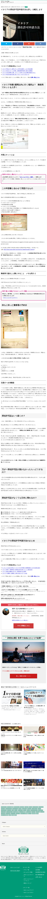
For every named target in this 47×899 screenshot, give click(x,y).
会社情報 (37, 869)
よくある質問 (38, 867)
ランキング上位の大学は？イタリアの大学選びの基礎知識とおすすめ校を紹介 (21, 567)
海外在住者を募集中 (15, 870)
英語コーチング (27, 883)
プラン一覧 (26, 869)
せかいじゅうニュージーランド (29, 879)
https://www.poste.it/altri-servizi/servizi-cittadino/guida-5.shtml (18, 249)
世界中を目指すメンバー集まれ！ (20, 620)
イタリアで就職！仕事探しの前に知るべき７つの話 (14, 573)
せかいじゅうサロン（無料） (27, 177)
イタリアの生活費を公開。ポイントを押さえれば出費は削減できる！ (19, 72)
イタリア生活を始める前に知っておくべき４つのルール (15, 74)
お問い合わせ (38, 877)
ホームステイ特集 (28, 872)
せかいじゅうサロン (29, 892)
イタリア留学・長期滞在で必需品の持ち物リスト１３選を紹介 (17, 569)
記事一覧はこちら (35, 77)
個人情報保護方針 (39, 874)
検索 (43, 2)
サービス (40, 2)
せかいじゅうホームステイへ (10, 297)
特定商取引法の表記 (40, 872)
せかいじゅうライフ (29, 890)
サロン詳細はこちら (23, 625)
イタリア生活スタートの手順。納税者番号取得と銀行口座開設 (17, 70)
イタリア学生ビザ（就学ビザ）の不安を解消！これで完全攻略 (17, 69)
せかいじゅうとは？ (15, 867)
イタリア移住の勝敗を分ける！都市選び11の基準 (14, 571)
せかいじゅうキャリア (29, 875)
